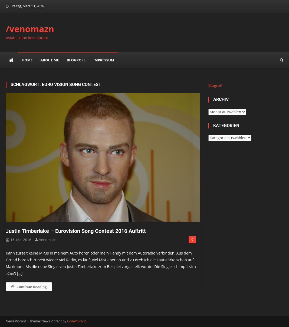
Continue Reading (29, 286)
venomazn (47, 239)
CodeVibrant (76, 321)
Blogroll (76, 60)
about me (49, 60)
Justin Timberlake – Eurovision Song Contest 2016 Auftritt (76, 231)
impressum (103, 60)
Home (27, 60)
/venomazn (30, 29)
